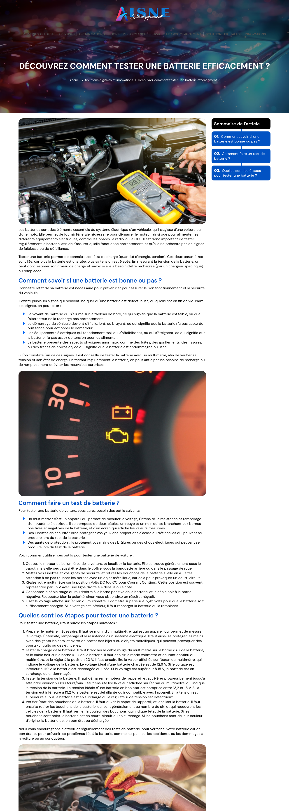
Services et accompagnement (176, 34)
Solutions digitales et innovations (236, 34)
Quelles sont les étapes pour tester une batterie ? (237, 173)
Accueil (75, 80)
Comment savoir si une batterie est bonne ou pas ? (237, 139)
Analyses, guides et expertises (49, 34)
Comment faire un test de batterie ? (239, 156)
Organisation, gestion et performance (112, 34)
